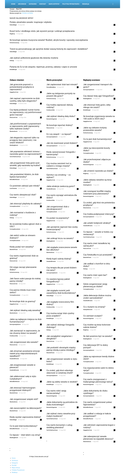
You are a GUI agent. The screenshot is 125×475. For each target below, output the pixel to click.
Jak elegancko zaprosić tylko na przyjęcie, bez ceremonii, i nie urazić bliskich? (24, 140)
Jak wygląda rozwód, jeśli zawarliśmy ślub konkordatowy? (61, 291)
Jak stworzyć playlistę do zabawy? (25, 203)
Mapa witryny (54, 4)
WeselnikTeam (14, 249)
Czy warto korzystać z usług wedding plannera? (59, 426)
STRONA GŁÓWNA (27, 13)
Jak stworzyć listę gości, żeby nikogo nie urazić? (96, 106)
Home (13, 4)
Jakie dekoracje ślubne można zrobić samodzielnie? (97, 296)
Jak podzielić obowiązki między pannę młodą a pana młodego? (61, 348)
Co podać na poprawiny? (57, 218)
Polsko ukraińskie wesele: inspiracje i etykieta (31, 22)
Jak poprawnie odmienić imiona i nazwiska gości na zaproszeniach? (26, 152)
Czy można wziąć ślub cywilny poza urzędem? (60, 314)
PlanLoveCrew (13, 117)
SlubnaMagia (13, 25)
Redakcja (85, 4)
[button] (113, 4)
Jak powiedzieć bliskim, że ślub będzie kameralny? (24, 175)
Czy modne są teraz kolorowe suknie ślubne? (96, 326)
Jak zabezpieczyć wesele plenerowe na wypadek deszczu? (98, 437)
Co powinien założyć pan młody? (25, 186)
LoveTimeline (13, 188)
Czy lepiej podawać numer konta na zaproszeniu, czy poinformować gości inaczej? (26, 112)
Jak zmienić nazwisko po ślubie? (98, 171)
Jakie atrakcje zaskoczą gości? (60, 186)
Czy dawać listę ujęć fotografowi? (98, 96)
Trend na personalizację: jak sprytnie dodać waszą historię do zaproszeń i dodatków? (49, 49)
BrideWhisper (13, 69)
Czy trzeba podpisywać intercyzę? (98, 214)
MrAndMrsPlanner (15, 179)
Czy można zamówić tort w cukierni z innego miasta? (58, 164)
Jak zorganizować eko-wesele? (24, 342)
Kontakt (42, 4)
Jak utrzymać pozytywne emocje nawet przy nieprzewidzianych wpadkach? (25, 353)
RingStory (12, 33)
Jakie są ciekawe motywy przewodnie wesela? (95, 128)
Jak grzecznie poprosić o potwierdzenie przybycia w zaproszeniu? (22, 87)
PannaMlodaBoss (51, 87)
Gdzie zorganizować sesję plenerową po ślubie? (95, 285)
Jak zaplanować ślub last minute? (62, 84)
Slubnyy (12, 60)
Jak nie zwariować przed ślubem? (61, 143)
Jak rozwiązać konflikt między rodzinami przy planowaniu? (97, 192)
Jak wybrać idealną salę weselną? (25, 310)
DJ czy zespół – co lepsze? (58, 134)
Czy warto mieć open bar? (95, 275)
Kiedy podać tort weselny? (22, 247)
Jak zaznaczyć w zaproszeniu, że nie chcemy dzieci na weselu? (25, 331)
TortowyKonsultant (15, 206)
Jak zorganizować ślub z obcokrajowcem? (57, 207)
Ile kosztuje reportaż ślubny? (59, 125)
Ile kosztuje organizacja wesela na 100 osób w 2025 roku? (99, 117)
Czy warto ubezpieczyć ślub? (23, 194)
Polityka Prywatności (71, 4)
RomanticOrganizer (51, 119)
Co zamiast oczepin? (92, 316)
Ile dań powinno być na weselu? (97, 336)
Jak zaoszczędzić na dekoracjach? (26, 408)
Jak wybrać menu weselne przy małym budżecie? (60, 414)
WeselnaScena (13, 131)
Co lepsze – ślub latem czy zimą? (25, 435)
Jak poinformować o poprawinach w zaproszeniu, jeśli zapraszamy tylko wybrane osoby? (25, 126)
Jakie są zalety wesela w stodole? (62, 382)
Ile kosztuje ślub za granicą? (23, 301)
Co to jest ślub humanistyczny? (97, 139)
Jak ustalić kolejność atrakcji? (97, 223)
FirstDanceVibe (14, 336)
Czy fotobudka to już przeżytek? (97, 255)
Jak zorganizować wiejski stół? (24, 399)
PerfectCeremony (14, 42)
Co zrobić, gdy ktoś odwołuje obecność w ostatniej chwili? (59, 371)
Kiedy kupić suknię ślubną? (58, 259)
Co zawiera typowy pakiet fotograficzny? (58, 280)
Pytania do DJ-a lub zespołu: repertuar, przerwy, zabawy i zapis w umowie (43, 67)
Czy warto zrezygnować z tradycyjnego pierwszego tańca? (98, 380)
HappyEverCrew (14, 92)
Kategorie (32, 4)
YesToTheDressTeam (15, 156)
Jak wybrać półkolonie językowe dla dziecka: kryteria (34, 58)
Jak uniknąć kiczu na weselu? (60, 238)
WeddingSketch (14, 145)
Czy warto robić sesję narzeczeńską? (56, 392)
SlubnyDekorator (88, 309)
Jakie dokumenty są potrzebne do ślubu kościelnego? (62, 403)
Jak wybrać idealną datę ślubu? (60, 116)
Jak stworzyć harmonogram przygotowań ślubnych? (22, 389)
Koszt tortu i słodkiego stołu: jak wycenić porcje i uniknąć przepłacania (42, 31)
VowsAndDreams (14, 358)
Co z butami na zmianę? (94, 307)
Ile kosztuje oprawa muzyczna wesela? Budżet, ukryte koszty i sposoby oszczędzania (49, 40)
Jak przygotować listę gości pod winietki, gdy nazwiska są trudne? (25, 164)
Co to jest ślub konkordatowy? (23, 426)
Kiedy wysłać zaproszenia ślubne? (25, 417)
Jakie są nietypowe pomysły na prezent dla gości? (60, 94)
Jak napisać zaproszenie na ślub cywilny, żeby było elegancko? (25, 99)
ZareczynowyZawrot (15, 324)
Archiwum (22, 4)
